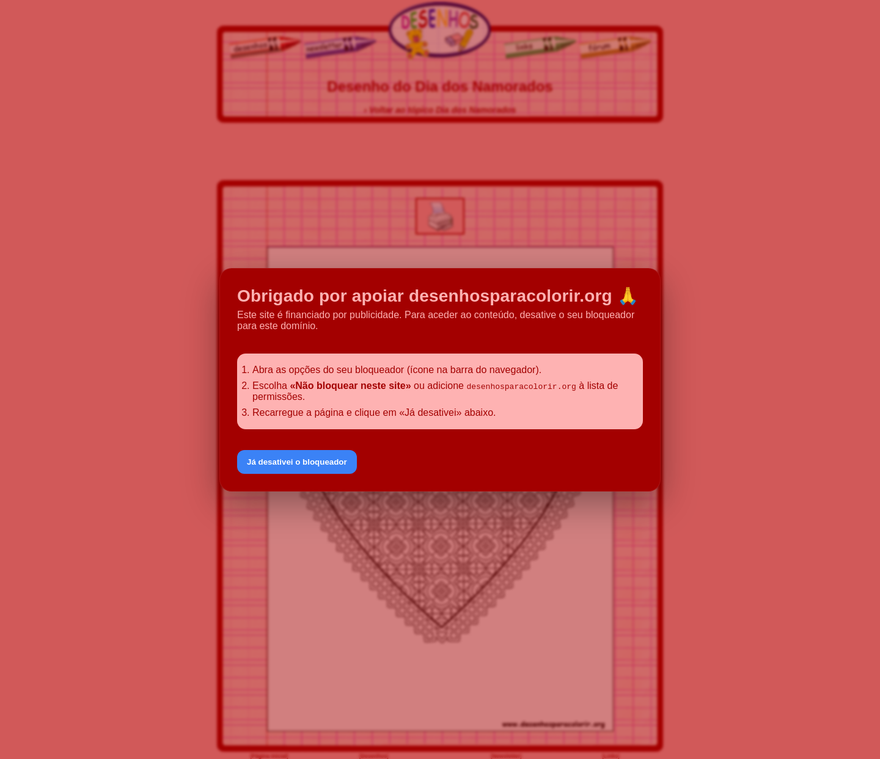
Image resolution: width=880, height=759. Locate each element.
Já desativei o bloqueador (297, 462)
